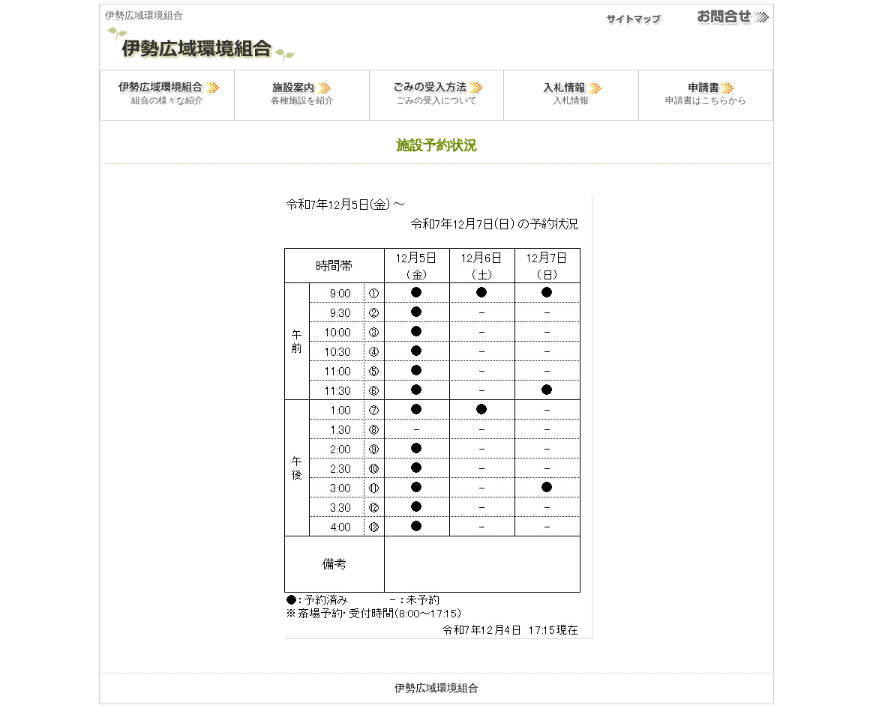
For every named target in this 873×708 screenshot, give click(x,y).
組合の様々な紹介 (167, 92)
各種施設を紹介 (302, 92)
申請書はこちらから (706, 92)
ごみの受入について (436, 92)
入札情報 (570, 92)
